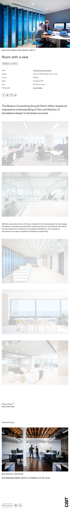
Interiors (14, 63)
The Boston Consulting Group (42, 70)
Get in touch (7, 505)
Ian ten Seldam (37, 88)
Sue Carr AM (8, 407)
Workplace (6, 63)
